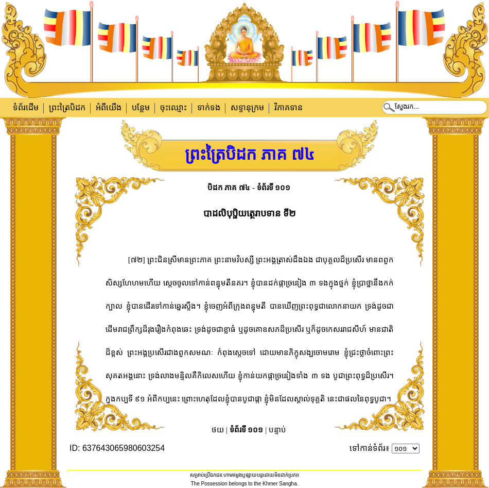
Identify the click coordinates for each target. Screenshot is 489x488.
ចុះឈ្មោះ (173, 107)
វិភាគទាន (288, 107)
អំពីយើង (108, 107)
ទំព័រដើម (26, 107)
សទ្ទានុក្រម (247, 107)
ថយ (218, 430)
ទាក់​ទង (208, 107)
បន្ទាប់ (277, 430)
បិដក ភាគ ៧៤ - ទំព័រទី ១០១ (249, 187)
